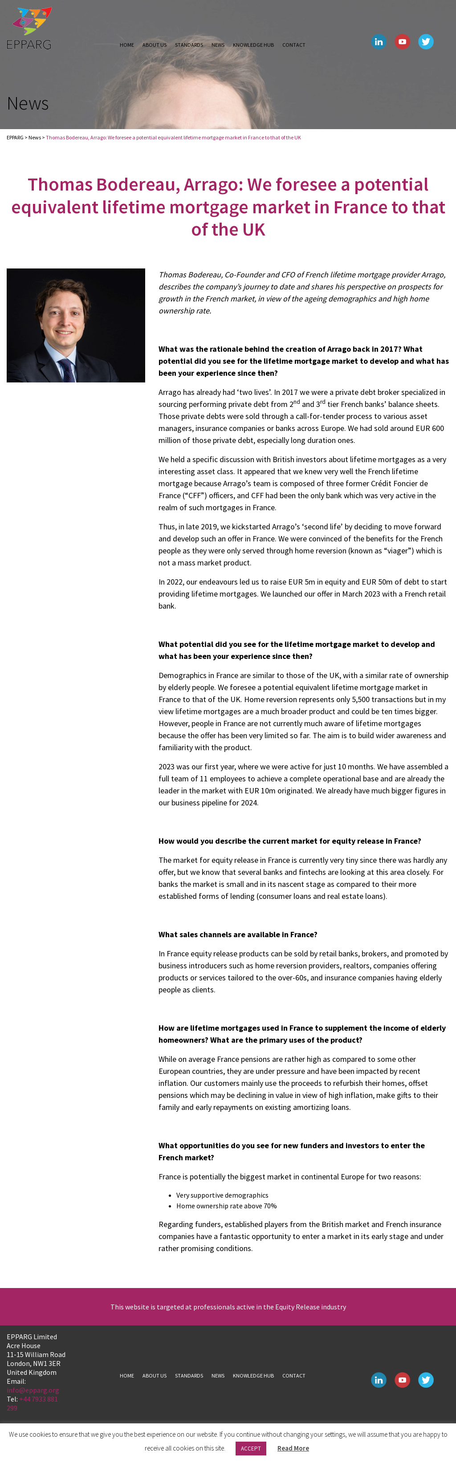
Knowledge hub (253, 44)
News (218, 44)
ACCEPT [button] (251, 1448)
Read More (293, 1448)
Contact (293, 44)
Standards (189, 44)
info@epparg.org (33, 1390)
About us (154, 44)
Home (127, 44)
